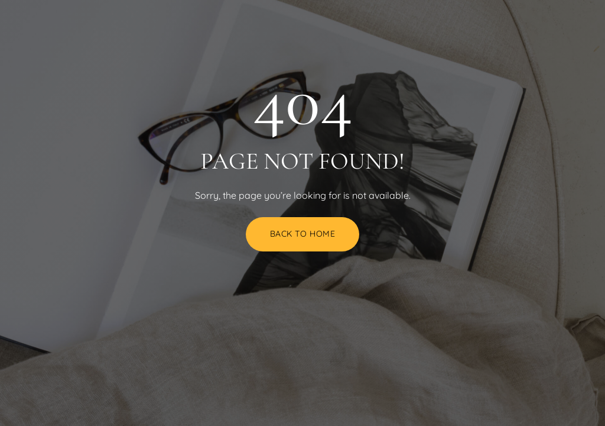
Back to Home (303, 233)
